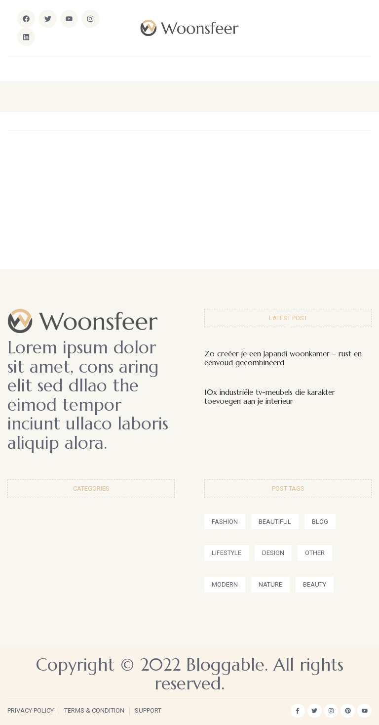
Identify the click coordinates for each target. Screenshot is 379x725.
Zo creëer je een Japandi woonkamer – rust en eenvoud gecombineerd (283, 358)
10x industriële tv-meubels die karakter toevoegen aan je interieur (269, 396)
